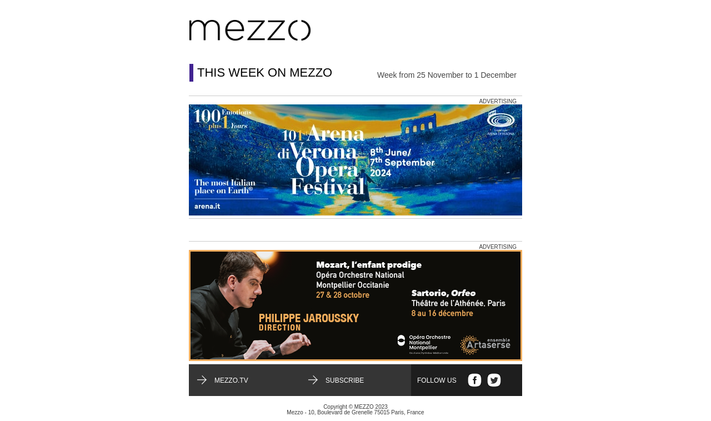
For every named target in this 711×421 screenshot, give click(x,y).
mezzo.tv (231, 380)
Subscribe (345, 380)
